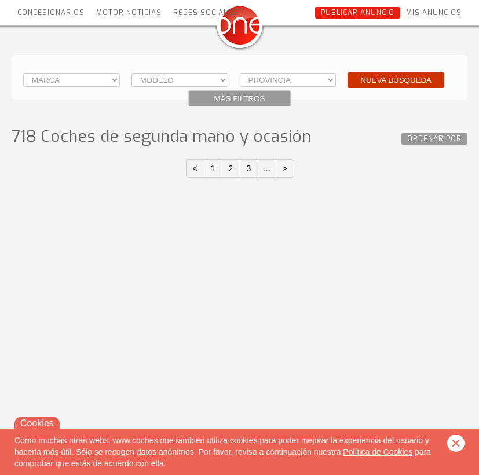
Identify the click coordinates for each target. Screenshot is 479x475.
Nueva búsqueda (396, 80)
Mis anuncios (434, 12)
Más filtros (239, 98)
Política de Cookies (377, 451)
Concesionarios (51, 12)
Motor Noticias (129, 12)
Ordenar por (434, 138)
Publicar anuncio (357, 12)
